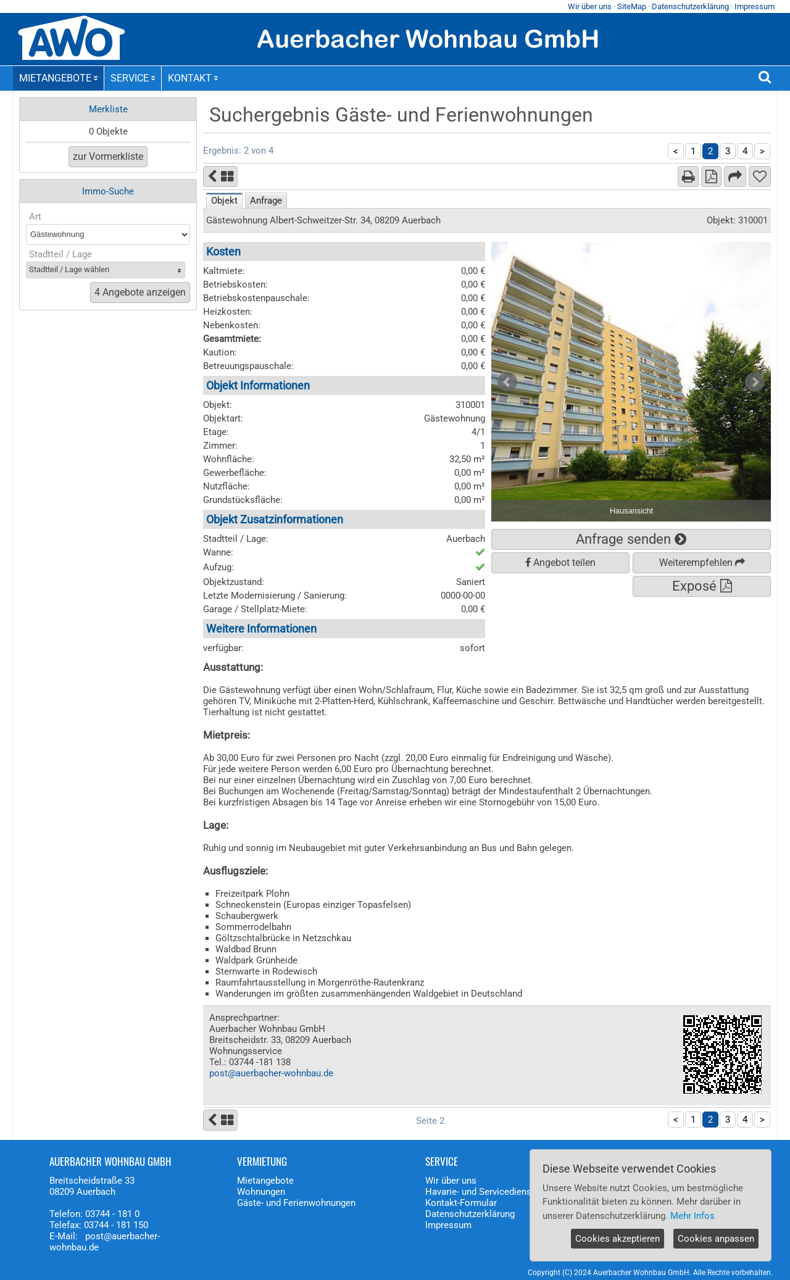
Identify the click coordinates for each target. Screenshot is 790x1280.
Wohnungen (261, 1191)
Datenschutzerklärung (690, 6)
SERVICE (132, 78)
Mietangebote (265, 1180)
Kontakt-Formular (461, 1202)
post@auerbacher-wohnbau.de (271, 1073)
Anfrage (266, 200)
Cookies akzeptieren (617, 1238)
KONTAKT (193, 78)
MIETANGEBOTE (58, 78)
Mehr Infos (692, 1215)
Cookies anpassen (716, 1238)
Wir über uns (590, 6)
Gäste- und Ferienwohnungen (296, 1202)
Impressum (754, 6)
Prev (507, 382)
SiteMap (631, 6)
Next (755, 382)
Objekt (224, 200)
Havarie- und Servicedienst (479, 1191)
